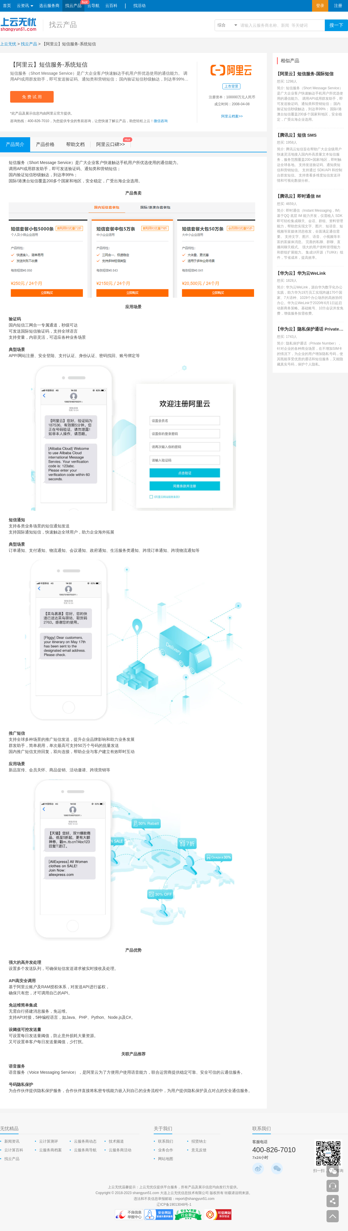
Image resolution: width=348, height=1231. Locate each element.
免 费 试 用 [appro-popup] (32, 96)
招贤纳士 (198, 1141)
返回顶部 (333, 1216)
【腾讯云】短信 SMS (296, 135)
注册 (338, 5)
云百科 (111, 5)
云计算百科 (13, 1150)
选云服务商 (49, 5)
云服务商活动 (120, 1150)
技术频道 (116, 1141)
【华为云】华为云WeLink (301, 273)
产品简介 (18, 144)
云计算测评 (48, 1141)
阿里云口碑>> (113, 142)
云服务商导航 (85, 1150)
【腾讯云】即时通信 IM (298, 196)
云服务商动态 (85, 1141)
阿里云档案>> (232, 116)
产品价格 (45, 144)
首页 (7, 5)
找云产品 (73, 5)
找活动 (139, 5)
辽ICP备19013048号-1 (174, 1205)
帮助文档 (78, 144)
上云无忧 (8, 44)
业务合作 (165, 1150)
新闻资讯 (11, 1141)
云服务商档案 (50, 1150)
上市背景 (231, 86)
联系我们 (165, 1141)
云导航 (93, 5)
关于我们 (163, 1128)
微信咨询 (161, 121)
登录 (320, 5)
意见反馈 (198, 1150)
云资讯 (25, 6)
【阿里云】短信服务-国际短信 (305, 73)
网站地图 (165, 1159)
